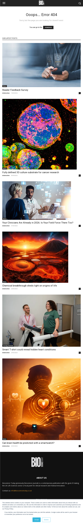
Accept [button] (36, 520)
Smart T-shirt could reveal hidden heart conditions (29, 349)
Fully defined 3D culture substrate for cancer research (30, 172)
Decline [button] (46, 520)
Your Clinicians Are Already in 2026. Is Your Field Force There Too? (37, 222)
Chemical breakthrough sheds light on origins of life (29, 285)
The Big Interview (8, 345)
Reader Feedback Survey (15, 90)
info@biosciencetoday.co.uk (21, 491)
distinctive (6, 93)
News (4, 86)
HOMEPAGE (48, 27)
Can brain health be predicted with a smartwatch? (28, 443)
